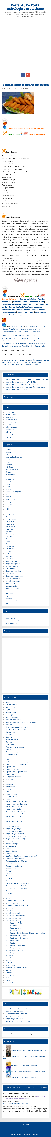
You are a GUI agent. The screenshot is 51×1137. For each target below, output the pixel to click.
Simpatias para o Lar (38, 346)
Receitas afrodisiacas (26, 312)
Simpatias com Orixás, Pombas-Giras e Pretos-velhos (25, 933)
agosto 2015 (10, 430)
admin (17, 88)
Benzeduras (10, 474)
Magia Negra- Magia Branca (16, 1019)
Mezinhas (14, 326)
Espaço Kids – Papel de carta (16, 772)
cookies (8, 477)
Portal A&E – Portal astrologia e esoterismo (25, 7)
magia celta (10, 514)
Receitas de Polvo (20, 302)
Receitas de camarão (36, 362)
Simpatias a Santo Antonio (15, 916)
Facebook (25, 1124)
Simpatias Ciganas (12, 566)
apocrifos (9, 464)
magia (8, 512)
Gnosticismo (10, 784)
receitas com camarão (20, 362)
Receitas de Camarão (36, 134)
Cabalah (9, 742)
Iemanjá (9, 502)
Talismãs (9, 598)
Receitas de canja (16, 315)
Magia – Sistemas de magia (16, 839)
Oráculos (9, 864)
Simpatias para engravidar (11, 346)
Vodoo (8, 978)
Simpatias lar (10, 574)
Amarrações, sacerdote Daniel (17, 1014)
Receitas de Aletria (16, 307)
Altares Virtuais (11, 705)
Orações (9, 536)
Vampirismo (10, 975)
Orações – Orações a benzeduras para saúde (22, 856)
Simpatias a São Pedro (14, 923)
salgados (35, 364)
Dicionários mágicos (13, 752)
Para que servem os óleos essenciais (19, 539)
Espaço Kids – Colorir (13, 769)
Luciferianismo (11, 797)
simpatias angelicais (13, 564)
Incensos (9, 504)
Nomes (8, 849)
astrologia (9, 467)
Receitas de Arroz (23, 310)
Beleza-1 (9, 725)
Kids (7, 507)
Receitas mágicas (9, 312)
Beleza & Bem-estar (13, 720)
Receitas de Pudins (36, 302)
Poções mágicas (12, 869)
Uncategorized (11, 601)
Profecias (9, 878)
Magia (8, 799)
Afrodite (12, 329)
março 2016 (10, 412)
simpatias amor (11, 561)
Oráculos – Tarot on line (14, 866)
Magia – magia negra (13, 829)
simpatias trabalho (12, 589)
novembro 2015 (11, 422)
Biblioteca (9, 735)
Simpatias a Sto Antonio (37, 343)
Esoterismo (10, 759)
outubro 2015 (10, 425)
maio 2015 (9, 437)
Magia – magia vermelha (15, 834)
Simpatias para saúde (13, 953)
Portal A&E (10, 544)
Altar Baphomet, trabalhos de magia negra (21, 1009)
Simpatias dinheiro (12, 569)
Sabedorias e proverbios (15, 896)
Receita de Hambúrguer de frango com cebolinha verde (27, 380)
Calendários (10, 744)
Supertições (10, 965)
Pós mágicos (10, 546)
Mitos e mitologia (12, 844)
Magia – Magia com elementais (17, 811)
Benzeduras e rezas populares (17, 727)
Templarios (10, 970)
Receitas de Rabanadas (11, 304)
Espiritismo (10, 774)
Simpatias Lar (11, 943)
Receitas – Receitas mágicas (16, 888)
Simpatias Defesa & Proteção (16, 935)
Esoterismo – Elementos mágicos (18, 762)
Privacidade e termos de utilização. (18, 1104)
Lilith (7, 509)
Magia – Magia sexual (14, 831)
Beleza (21, 326)
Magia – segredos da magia (16, 836)
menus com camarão (18, 360)
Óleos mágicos (11, 851)
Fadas (8, 487)
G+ (25, 1128)
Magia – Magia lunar (13, 826)
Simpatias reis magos (13, 581)
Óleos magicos (11, 534)
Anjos (17, 329)
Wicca (4, 338)
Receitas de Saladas (28, 299)
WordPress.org (11, 623)
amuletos (9, 460)
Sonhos (8, 591)
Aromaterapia (11, 712)
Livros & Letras (11, 794)
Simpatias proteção (13, 579)
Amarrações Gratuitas (14, 457)
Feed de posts (11, 618)
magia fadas (10, 521)
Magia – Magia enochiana (15, 824)
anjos (8, 462)
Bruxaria (9, 737)
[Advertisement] (25, 45)
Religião (9, 893)
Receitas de (29, 307)
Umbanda (9, 973)
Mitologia (9, 531)
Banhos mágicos (31, 326)
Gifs (7, 494)
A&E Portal (10, 450)
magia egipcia (11, 519)
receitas (25, 88)
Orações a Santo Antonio (15, 859)
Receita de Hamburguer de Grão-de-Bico (21, 382)
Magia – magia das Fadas (15, 814)
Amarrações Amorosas (14, 1011)
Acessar (8, 616)
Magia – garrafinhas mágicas (16, 801)
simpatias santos (12, 583)
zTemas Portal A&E (12, 983)
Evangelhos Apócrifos (14, 777)
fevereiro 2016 (11, 415)
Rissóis (4, 364)
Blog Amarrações (12, 1016)
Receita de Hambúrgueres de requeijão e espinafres (25, 387)
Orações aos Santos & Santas (16, 861)
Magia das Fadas (13, 332)
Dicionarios (10, 479)
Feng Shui (25, 346)
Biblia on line (10, 732)
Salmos (8, 554)
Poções (8, 541)
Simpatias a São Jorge (14, 921)
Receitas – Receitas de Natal (16, 886)
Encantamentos (36, 332)
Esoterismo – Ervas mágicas (16, 764)
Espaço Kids (10, 767)
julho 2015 (9, 432)
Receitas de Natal (38, 310)
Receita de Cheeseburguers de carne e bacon (23, 385)
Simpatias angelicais (19, 343)
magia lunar (10, 524)
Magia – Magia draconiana (15, 819)
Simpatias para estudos (14, 950)
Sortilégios (9, 963)
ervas (8, 484)
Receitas (10, 134)
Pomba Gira (10, 871)
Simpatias (9, 559)
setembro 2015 (11, 427)
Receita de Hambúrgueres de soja (18, 390)
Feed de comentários (14, 621)
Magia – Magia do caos (14, 816)
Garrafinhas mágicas (13, 492)
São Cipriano (10, 556)
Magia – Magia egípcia (14, 821)
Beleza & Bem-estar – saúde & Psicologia (21, 722)
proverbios (10, 549)
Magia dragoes (11, 517)
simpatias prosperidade (14, 576)
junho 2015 (10, 435)
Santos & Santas (12, 903)
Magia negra (10, 526)
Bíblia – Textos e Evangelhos (16, 730)
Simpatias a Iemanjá (15, 341)
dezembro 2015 (11, 420)
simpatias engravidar (13, 571)
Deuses (8, 749)
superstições (10, 596)
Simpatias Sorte (11, 955)
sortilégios (9, 594)
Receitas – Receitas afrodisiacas (17, 883)
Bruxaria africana (12, 739)
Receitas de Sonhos (29, 304)
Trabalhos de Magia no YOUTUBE (18, 1021)
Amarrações (19, 335)
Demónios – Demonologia (15, 747)
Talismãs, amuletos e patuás (16, 968)
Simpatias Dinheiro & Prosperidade (18, 938)
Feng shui (9, 489)
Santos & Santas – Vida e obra (17, 906)
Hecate (8, 497)
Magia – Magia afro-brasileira (16, 804)
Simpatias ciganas (32, 335)
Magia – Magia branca (14, 806)
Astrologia (9, 715)
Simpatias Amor (8, 335)
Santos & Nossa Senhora (15, 901)
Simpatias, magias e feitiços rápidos (19, 958)
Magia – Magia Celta (13, 809)
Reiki (7, 891)
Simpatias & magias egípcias (17, 338)
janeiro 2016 (10, 417)
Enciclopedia (10, 757)
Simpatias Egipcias (12, 940)
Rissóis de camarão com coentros (19, 364)
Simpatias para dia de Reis (15, 945)
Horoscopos (24, 332)
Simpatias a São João (13, 918)
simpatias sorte (11, 586)
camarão (7, 360)
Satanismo (9, 908)
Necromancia (11, 846)
